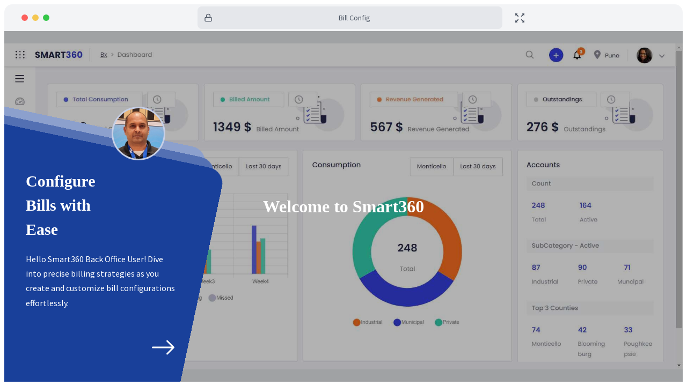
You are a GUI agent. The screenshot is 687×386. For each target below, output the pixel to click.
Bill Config (354, 18)
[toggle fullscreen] (520, 18)
